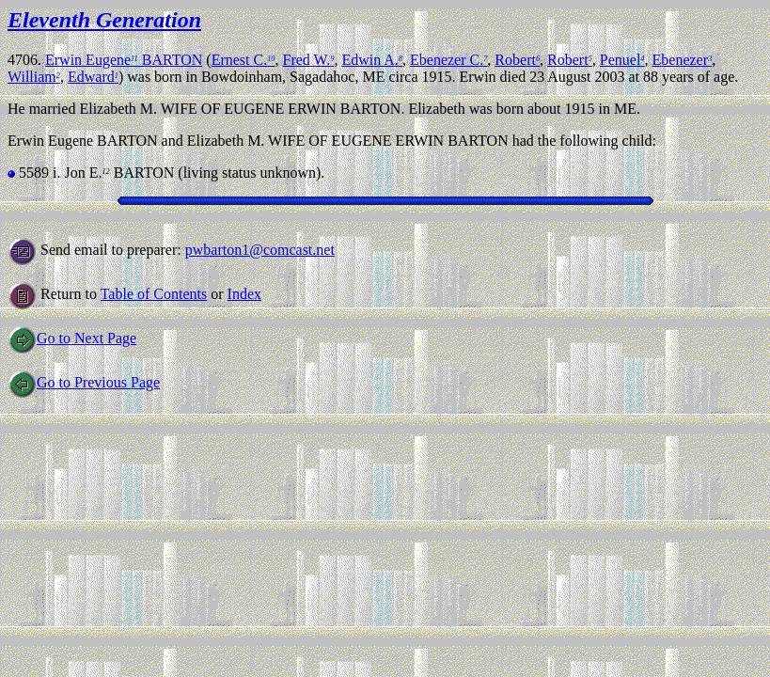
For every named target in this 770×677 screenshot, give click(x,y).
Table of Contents (154, 294)
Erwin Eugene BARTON (123, 60)
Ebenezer (682, 60)
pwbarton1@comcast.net (260, 250)
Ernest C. (243, 60)
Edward (93, 77)
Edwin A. (371, 60)
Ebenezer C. (448, 60)
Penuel (622, 60)
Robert (517, 60)
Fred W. (309, 60)
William (34, 77)
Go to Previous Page (84, 382)
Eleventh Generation (104, 20)
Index (244, 294)
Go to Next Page (72, 338)
